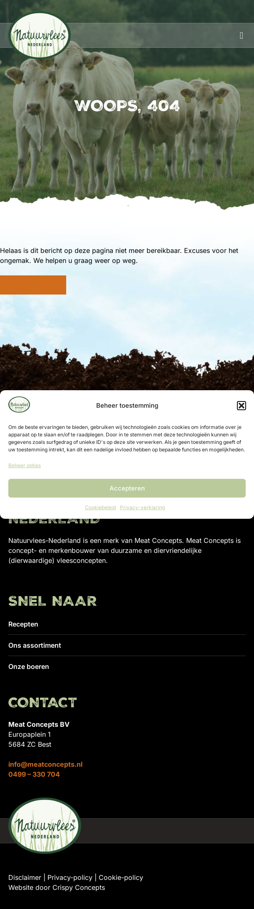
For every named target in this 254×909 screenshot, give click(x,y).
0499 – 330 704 (34, 774)
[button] (241, 405)
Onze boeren (28, 666)
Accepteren (127, 488)
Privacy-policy (69, 877)
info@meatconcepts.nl (45, 764)
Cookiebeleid (100, 507)
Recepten (23, 624)
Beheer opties (24, 465)
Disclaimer (24, 877)
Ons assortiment (34, 645)
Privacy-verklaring (142, 507)
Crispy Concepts (78, 887)
